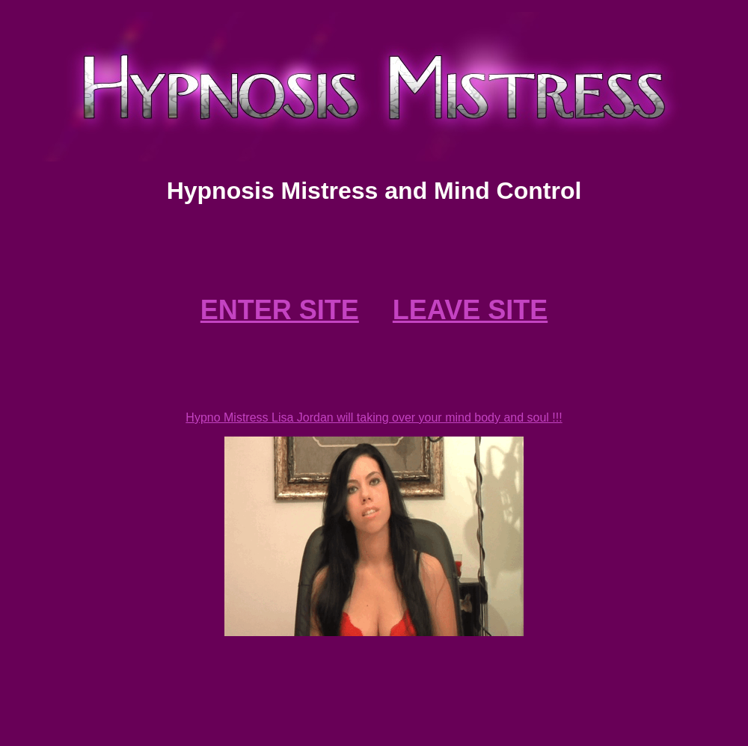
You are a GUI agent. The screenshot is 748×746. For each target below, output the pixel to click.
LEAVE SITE (470, 310)
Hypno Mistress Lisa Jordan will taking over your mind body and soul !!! (374, 417)
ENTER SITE (279, 310)
